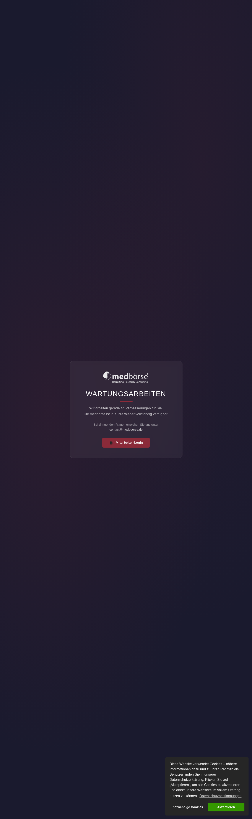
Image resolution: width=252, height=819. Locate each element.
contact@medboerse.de (126, 429)
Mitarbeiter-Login (126, 443)
